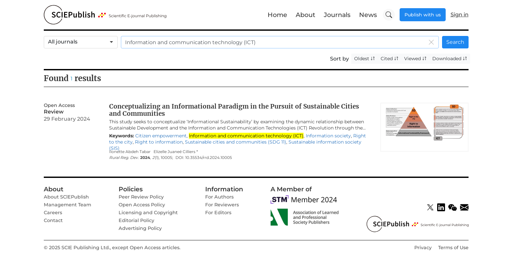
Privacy (423, 247)
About (305, 15)
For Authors (219, 197)
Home (277, 15)
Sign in (460, 14)
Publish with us (423, 15)
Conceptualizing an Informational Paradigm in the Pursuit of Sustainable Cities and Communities (234, 110)
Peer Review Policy (141, 197)
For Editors (218, 213)
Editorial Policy (136, 220)
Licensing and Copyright (148, 213)
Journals (337, 15)
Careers (53, 213)
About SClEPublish (66, 197)
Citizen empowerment (161, 136)
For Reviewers (222, 205)
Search (455, 42)
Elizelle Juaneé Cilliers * (176, 151)
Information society (328, 136)
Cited (390, 58)
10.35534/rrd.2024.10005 (208, 157)
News (368, 15)
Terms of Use (453, 247)
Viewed (415, 58)
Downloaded (449, 58)
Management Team (67, 205)
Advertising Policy (140, 228)
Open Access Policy (142, 205)
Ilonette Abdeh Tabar (130, 151)
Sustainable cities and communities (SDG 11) (235, 142)
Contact (53, 220)
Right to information (159, 142)
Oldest (364, 58)
